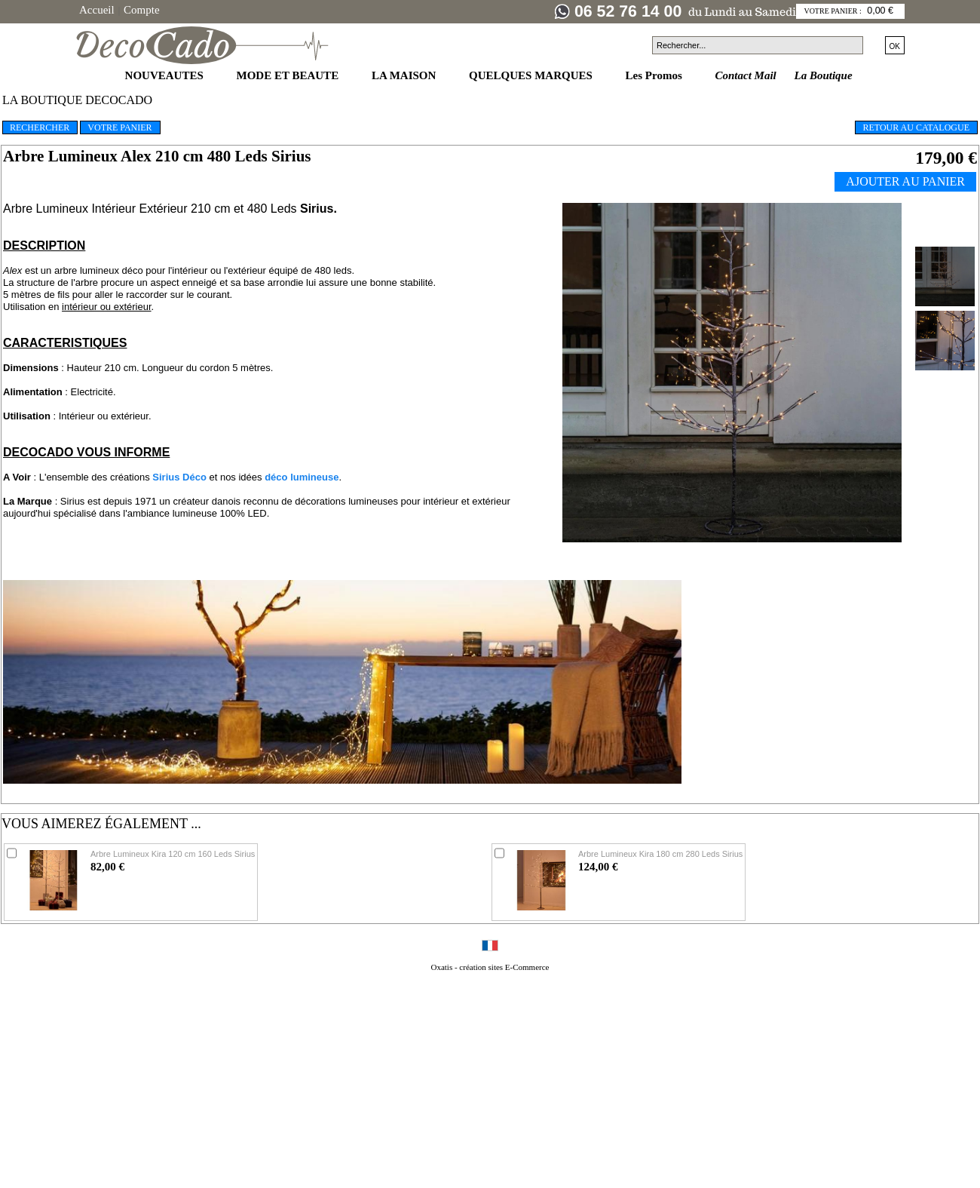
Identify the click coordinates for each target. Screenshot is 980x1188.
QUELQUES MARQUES (532, 75)
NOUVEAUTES (166, 75)
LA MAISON (405, 75)
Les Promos (655, 75)
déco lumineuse (301, 477)
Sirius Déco (179, 477)
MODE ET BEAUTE (289, 75)
